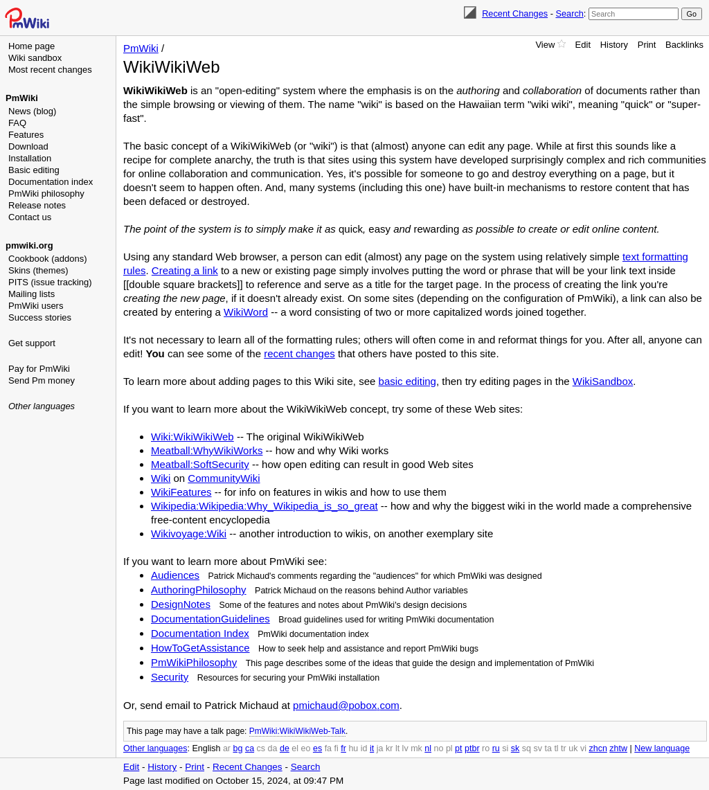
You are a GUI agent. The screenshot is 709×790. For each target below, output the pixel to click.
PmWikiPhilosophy (194, 662)
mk (416, 748)
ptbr (472, 748)
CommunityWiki (224, 478)
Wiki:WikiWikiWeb (192, 436)
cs (261, 748)
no (439, 748)
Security (169, 677)
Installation (29, 158)
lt (397, 748)
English (206, 748)
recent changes (299, 353)
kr (389, 748)
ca (249, 748)
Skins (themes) (38, 270)
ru (496, 748)
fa (328, 748)
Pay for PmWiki (39, 368)
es (317, 748)
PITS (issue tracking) (50, 282)
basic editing (407, 381)
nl (427, 748)
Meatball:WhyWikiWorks (206, 450)
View (545, 44)
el (294, 748)
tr (563, 748)
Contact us (29, 217)
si (505, 748)
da (273, 748)
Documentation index (50, 182)
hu (353, 748)
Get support (31, 343)
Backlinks (684, 44)
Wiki (160, 478)
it (372, 748)
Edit (583, 44)
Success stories (39, 317)
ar (227, 748)
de (284, 748)
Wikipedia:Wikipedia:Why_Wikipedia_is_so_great (264, 506)
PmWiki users (35, 305)
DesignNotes (180, 604)
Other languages (41, 406)
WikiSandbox (603, 381)
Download (28, 146)
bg (237, 748)
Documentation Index (200, 633)
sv (537, 748)
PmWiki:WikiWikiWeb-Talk (297, 731)
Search (569, 13)
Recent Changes (515, 13)
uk (572, 748)
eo (306, 748)
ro (486, 748)
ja (380, 748)
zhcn (598, 748)
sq (526, 748)
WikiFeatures (181, 492)
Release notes (37, 205)
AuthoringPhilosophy (198, 589)
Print (647, 44)
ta (547, 748)
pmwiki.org (29, 245)
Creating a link (185, 270)
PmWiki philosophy (46, 193)
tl (556, 748)
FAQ (17, 123)
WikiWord (246, 312)
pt (458, 748)
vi (583, 748)
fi (336, 748)
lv (405, 748)
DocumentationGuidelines (210, 619)
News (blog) (32, 111)
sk (515, 748)
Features (26, 134)
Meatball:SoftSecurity (200, 464)
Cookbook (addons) (47, 258)
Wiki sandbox (35, 58)
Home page (31, 46)
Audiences (175, 575)
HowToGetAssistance (200, 648)
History (614, 44)
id (364, 748)
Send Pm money (41, 380)
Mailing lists (31, 294)
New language (662, 748)
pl (449, 748)
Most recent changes (50, 69)
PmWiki (22, 98)
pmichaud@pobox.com (346, 705)
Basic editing (34, 170)
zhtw (618, 748)
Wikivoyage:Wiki (188, 533)
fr (343, 748)
